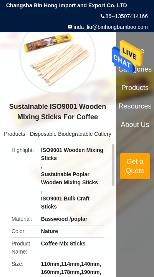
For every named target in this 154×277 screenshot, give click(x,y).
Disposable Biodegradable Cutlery (70, 134)
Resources (135, 106)
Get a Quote (135, 166)
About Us (135, 124)
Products (14, 134)
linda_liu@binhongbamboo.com (110, 27)
